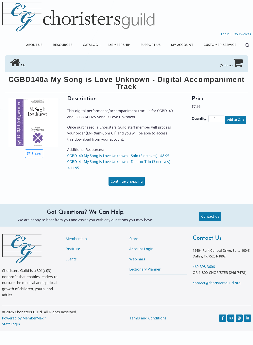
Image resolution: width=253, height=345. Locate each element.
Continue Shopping (126, 195)
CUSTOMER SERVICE (31, 59)
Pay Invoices (242, 34)
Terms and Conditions (148, 332)
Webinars (137, 273)
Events (71, 273)
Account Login (141, 263)
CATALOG (83, 45)
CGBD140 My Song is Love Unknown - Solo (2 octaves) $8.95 (118, 170)
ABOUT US (22, 45)
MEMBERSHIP (114, 45)
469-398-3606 (204, 280)
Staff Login (11, 338)
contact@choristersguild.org (217, 297)
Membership (76, 253)
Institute (73, 263)
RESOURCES (53, 45)
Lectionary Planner (144, 283)
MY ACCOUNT (182, 45)
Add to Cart (235, 134)
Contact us (210, 230)
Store (133, 253)
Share (34, 167)
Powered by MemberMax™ (24, 332)
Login (225, 34)
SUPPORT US (148, 45)
